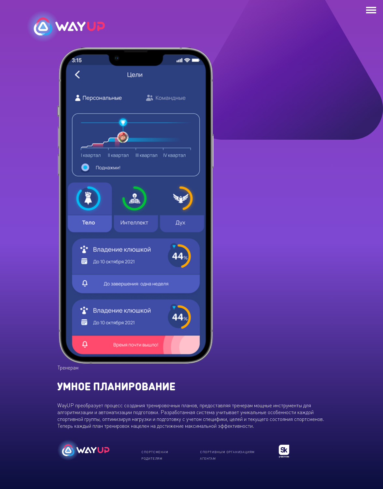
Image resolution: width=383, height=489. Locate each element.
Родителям (152, 458)
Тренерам (67, 367)
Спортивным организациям (227, 452)
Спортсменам (154, 452)
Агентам (208, 458)
